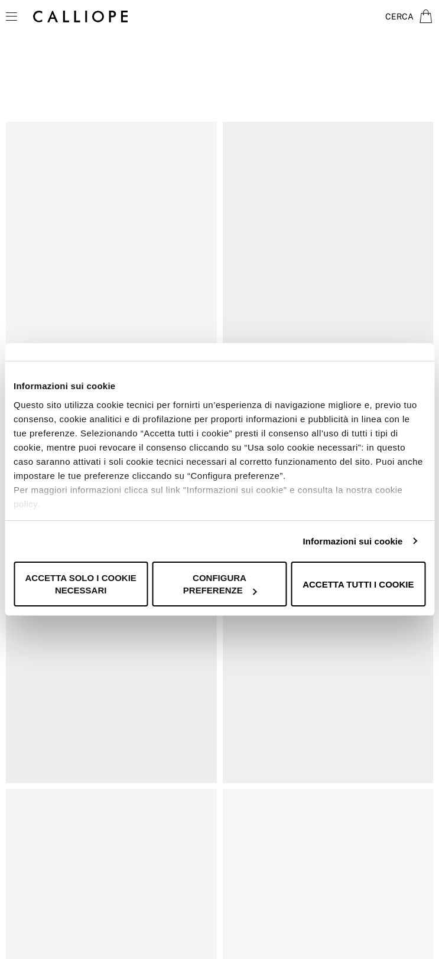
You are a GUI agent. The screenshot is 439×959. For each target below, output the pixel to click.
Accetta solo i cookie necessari (80, 584)
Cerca (399, 16)
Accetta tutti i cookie (358, 584)
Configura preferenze (220, 584)
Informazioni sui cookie (353, 541)
